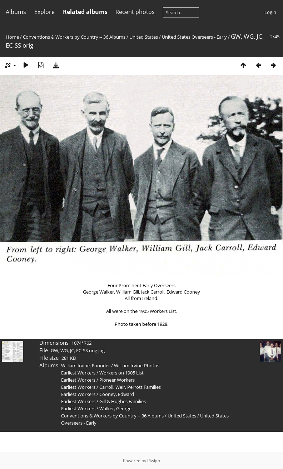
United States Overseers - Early (194, 37)
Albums (16, 12)
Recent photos (135, 12)
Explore (44, 12)
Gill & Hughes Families (122, 401)
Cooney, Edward (116, 394)
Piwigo (153, 461)
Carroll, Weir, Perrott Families (130, 387)
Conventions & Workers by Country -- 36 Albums (74, 37)
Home (12, 37)
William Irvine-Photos (136, 365)
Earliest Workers (78, 372)
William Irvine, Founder (85, 365)
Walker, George (115, 408)
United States (144, 37)
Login (270, 12)
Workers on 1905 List (121, 372)
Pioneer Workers (117, 380)
